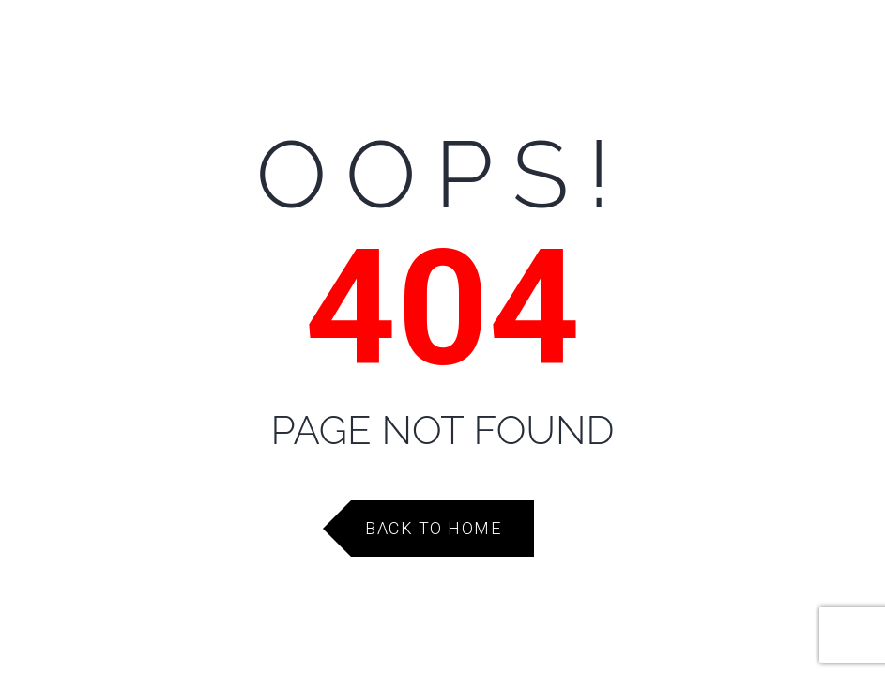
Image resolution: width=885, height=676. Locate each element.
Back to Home (433, 528)
